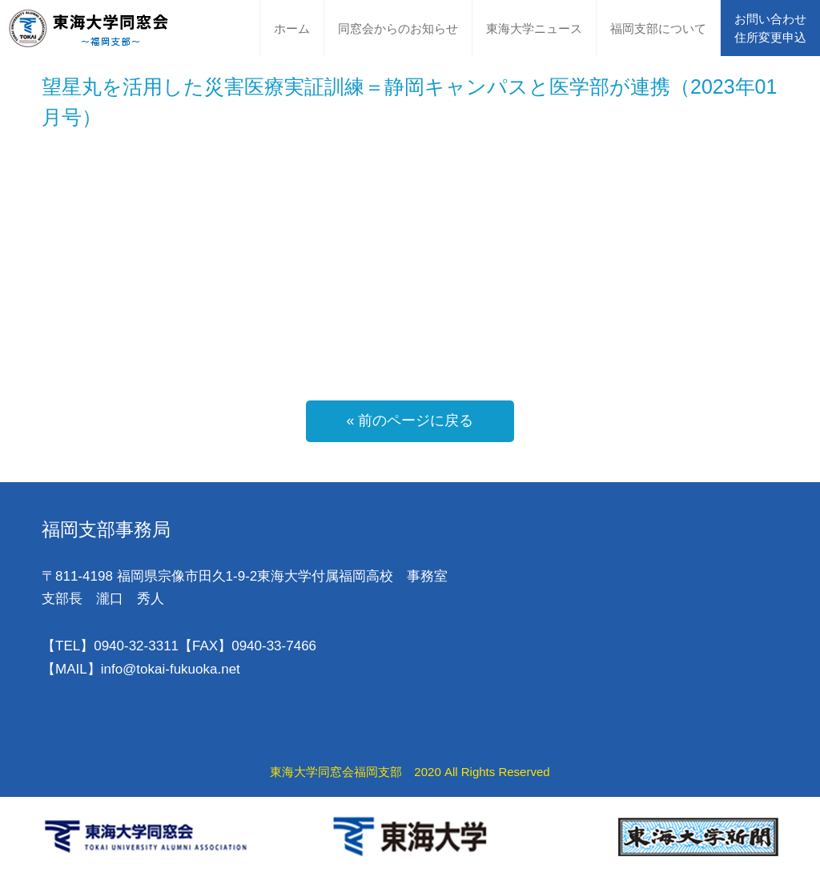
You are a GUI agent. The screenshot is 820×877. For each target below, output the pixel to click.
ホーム (292, 28)
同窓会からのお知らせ (398, 28)
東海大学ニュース (534, 28)
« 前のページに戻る (409, 420)
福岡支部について (658, 28)
